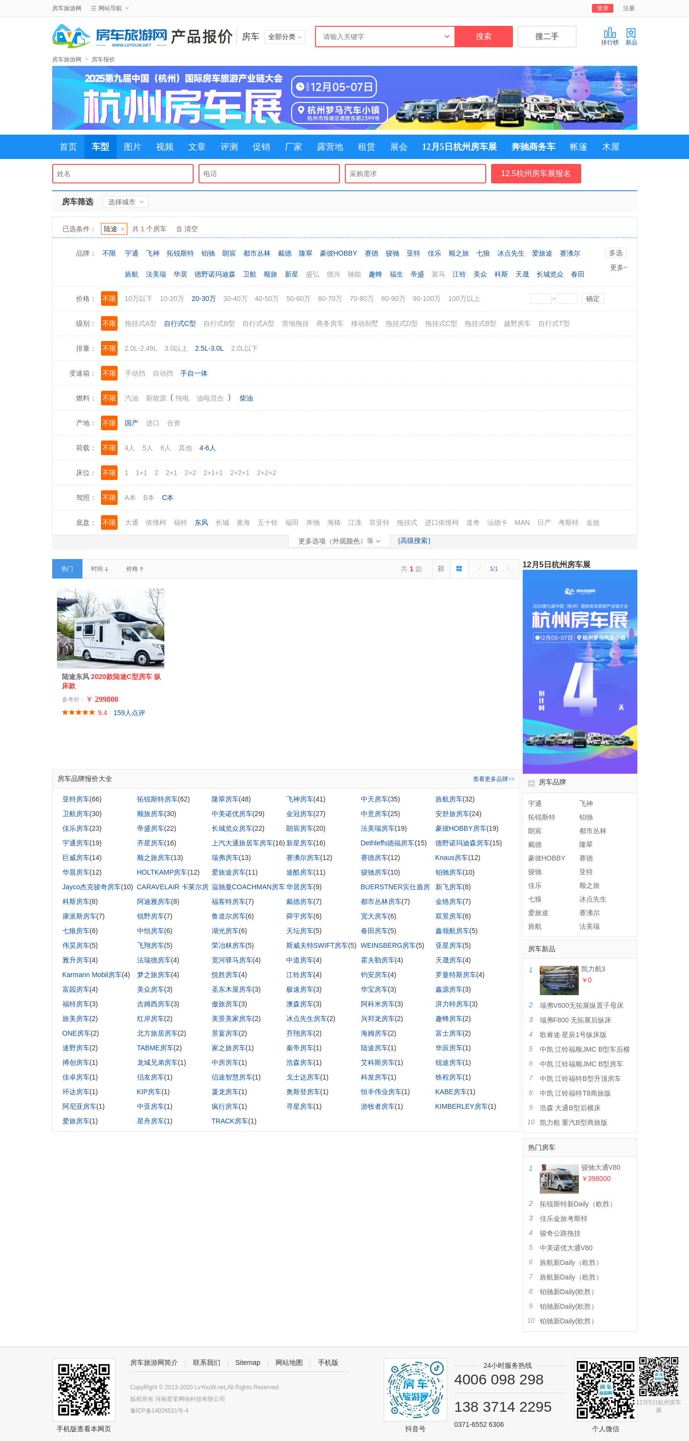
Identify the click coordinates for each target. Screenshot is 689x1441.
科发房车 (374, 1077)
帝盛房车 (150, 828)
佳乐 (434, 253)
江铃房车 (300, 975)
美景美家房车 (232, 1018)
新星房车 (300, 843)
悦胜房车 (225, 975)
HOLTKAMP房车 (162, 872)
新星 (291, 274)
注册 (629, 8)
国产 (131, 423)
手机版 (328, 1362)
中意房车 (374, 814)
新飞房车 (449, 887)
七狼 (483, 253)
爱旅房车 (76, 1121)
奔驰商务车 (533, 147)
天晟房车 (449, 960)
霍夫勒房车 (378, 960)
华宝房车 (374, 989)
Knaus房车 (452, 857)
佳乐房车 (76, 828)
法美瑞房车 (378, 828)
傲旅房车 (225, 1004)
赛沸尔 (570, 253)
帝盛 (417, 274)
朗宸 (229, 253)
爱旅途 (542, 253)
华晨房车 (76, 872)
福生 (396, 274)
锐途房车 (449, 1062)
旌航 (131, 274)
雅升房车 (76, 960)
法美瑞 (156, 274)
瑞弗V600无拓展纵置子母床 (582, 1005)
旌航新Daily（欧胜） (571, 1262)
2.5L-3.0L (209, 348)
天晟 (522, 274)
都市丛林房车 (381, 901)
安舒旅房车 (452, 814)
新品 (631, 36)
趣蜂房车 (449, 1018)
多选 (616, 253)
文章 (197, 147)
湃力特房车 (452, 1004)
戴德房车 (300, 901)
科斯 (501, 274)
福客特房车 (229, 901)
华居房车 (300, 887)
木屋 (611, 147)
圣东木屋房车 (232, 989)
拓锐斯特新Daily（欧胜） (578, 1204)
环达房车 (76, 1092)
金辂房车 (449, 901)
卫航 (249, 274)
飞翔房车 (150, 945)
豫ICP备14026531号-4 (159, 1410)
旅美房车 (76, 1018)
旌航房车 (449, 799)
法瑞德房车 (154, 960)
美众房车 (150, 989)
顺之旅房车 (154, 857)
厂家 (293, 147)
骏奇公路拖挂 (560, 1233)
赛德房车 (374, 857)
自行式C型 (180, 323)
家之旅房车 (229, 1048)
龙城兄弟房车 (157, 1062)
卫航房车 (76, 814)
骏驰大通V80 (601, 1167)
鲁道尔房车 (229, 916)
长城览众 (550, 274)
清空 (191, 229)
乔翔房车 (300, 1033)
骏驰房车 (374, 872)
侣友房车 (150, 1077)
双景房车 (449, 916)
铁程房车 (449, 1077)
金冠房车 (300, 814)
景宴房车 (225, 1033)
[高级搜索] (414, 540)
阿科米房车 (378, 1004)
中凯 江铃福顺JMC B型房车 (582, 1064)
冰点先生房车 (306, 1018)
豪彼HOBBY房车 (461, 828)
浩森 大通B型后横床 (570, 1108)
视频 (165, 147)
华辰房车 (449, 1048)
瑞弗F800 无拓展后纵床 (576, 1020)
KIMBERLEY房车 (461, 1106)
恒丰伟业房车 (381, 1092)
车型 (100, 147)
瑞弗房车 (225, 857)
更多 (618, 267)
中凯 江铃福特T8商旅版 (575, 1093)
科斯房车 (76, 901)
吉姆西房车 (154, 1004)
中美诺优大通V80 (566, 1248)
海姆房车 (374, 1033)
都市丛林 (257, 253)
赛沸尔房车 (303, 857)
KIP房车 (149, 1092)
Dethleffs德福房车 (388, 843)
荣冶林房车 (229, 945)
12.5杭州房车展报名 (536, 173)
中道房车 (300, 960)
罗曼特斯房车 (455, 975)
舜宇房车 (300, 916)
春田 (578, 274)
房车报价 (103, 59)
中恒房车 (150, 931)
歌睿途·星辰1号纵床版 (573, 1035)
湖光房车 (225, 931)
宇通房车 (76, 843)
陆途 (114, 229)
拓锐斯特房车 (157, 799)
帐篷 (579, 147)
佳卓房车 (76, 1077)
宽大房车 (374, 916)
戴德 (285, 253)
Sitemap (248, 1362)
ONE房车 (76, 1033)
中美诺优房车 (232, 814)
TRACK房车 (230, 1121)
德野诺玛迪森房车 (462, 843)
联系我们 (206, 1362)
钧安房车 (374, 975)
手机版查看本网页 (84, 1429)
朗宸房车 (300, 828)
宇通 (131, 253)
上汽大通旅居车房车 (242, 843)
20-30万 (204, 298)
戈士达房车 (303, 1077)
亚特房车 (76, 799)
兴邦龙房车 (378, 1018)
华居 (180, 274)
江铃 (459, 274)
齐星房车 (150, 843)
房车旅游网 (66, 8)
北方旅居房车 (157, 1033)
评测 (229, 147)
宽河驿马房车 (232, 960)
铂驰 (208, 253)
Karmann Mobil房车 (92, 975)
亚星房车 (449, 945)
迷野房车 (76, 1048)
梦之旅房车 (154, 975)
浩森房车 (300, 1062)
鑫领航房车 (452, 931)
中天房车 (374, 799)
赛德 (371, 253)
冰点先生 (511, 253)
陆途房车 (374, 1048)
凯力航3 (593, 969)
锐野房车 (150, 916)
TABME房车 (155, 1048)
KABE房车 (451, 1092)
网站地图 (289, 1362)
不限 (109, 253)
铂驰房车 (449, 872)
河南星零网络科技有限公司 (190, 1399)
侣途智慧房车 (232, 1077)
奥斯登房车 (303, 1092)
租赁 (366, 147)
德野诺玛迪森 (215, 274)
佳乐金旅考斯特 (564, 1218)
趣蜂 (375, 274)
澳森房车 (300, 1004)
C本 (168, 497)
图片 (132, 147)
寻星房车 (300, 1106)
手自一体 (194, 373)
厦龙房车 (225, 1092)
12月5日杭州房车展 (459, 147)
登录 (603, 8)
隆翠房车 (225, 799)
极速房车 (300, 989)
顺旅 (270, 274)
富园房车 (76, 989)
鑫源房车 (449, 989)
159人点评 (129, 713)
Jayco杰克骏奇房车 (91, 887)
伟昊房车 (76, 945)
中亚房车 (150, 1106)
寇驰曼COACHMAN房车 (249, 887)
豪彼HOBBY (338, 253)
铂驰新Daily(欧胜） (569, 1292)
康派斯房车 (79, 916)
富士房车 (449, 1033)
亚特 (413, 253)
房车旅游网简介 (154, 1362)
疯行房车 (225, 1106)
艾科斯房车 (378, 1062)
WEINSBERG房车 (388, 945)
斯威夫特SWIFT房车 (317, 945)
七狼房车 (76, 931)
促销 (261, 147)
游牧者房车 (378, 1106)
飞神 (152, 253)
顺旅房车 (150, 814)
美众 (480, 274)
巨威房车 (76, 857)
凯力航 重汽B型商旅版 (574, 1122)
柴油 (246, 398)
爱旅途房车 (229, 872)
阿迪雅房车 (154, 901)
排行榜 (610, 36)
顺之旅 (459, 253)
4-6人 (207, 448)
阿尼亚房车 (79, 1106)
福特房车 (76, 1004)
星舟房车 (150, 1121)
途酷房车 (300, 872)
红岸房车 (150, 1018)
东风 (201, 522)
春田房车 (374, 931)
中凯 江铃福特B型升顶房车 (580, 1078)
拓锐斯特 (180, 253)
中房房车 (225, 1062)
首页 (68, 147)
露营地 (330, 147)
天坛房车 (300, 931)
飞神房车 (300, 799)
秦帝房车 (300, 1048)
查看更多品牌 (494, 779)
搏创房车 (76, 1062)
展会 (399, 147)
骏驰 (392, 253)
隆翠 (306, 253)
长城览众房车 (232, 828)
